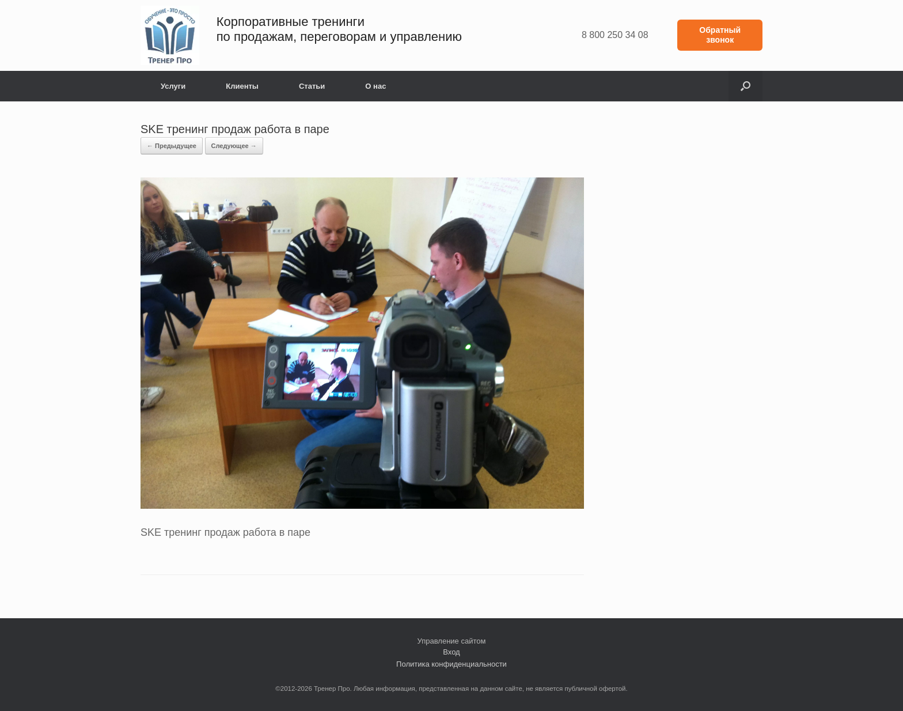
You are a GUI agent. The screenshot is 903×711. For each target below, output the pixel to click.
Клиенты (242, 86)
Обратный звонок (720, 34)
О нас (375, 86)
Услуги (173, 86)
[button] (745, 86)
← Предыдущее (171, 145)
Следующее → (234, 145)
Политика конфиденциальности (451, 664)
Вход (451, 652)
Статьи (312, 86)
